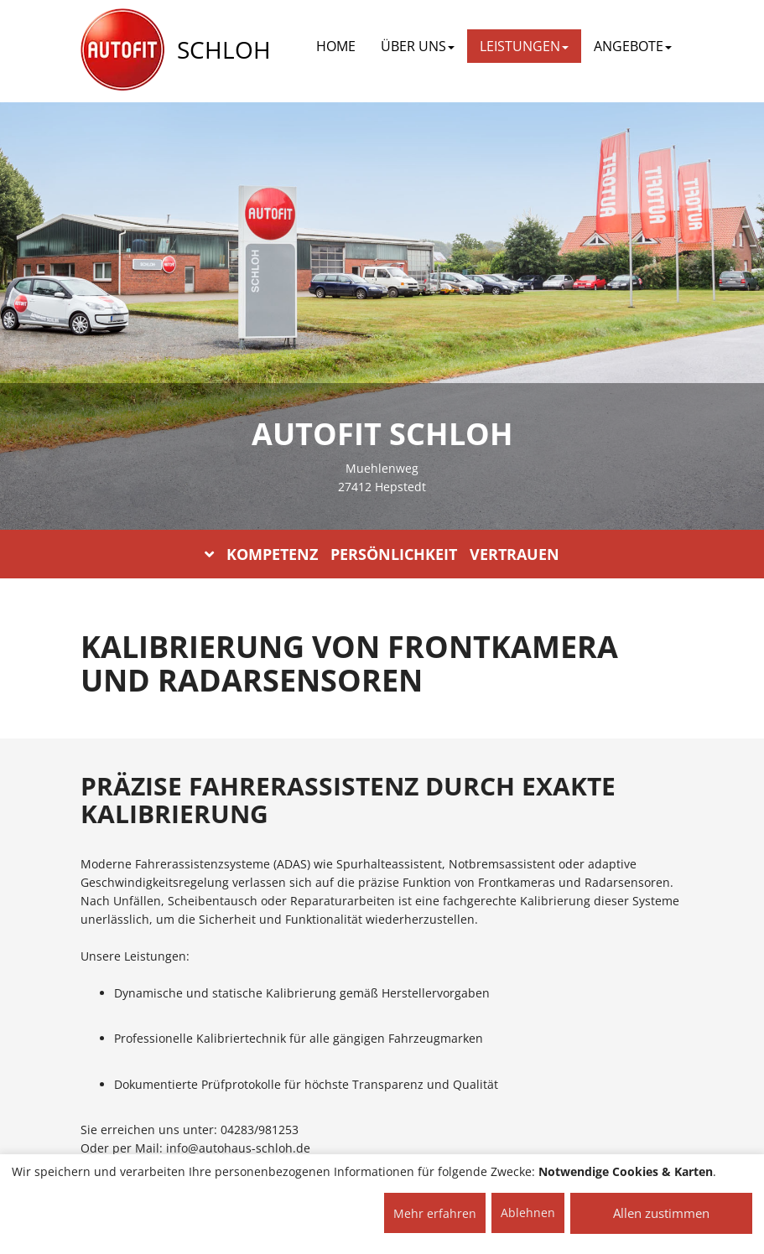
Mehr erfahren (434, 1213)
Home (336, 46)
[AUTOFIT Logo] (122, 50)
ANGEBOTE (633, 46)
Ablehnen (528, 1212)
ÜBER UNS (418, 46)
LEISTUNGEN (524, 46)
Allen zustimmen (661, 1213)
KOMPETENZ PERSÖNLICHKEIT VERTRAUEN (382, 554)
